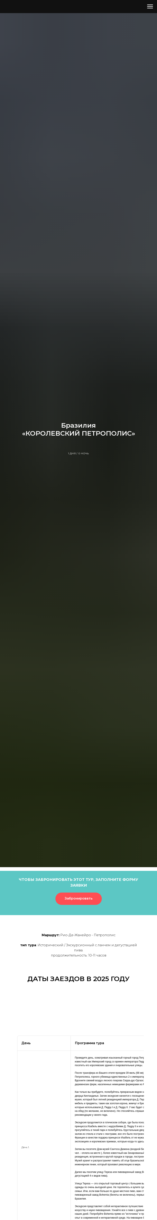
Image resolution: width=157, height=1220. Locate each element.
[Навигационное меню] (150, 7)
